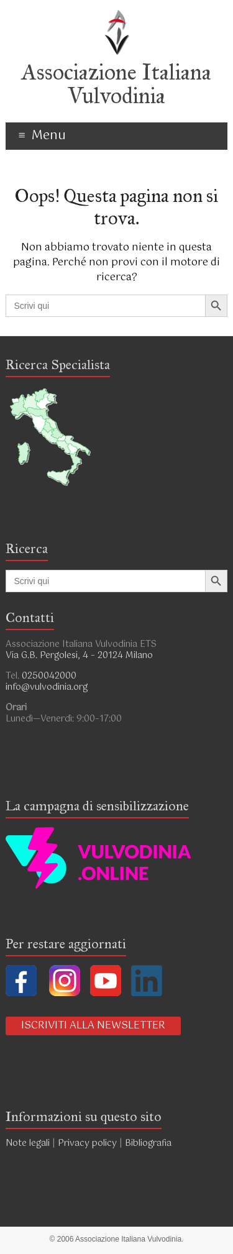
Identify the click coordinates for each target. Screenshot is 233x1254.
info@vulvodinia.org (47, 687)
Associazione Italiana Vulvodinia (116, 83)
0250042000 (49, 676)
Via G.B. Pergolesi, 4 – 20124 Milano (79, 655)
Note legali (28, 1143)
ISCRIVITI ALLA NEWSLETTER (93, 1025)
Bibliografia (149, 1143)
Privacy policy (87, 1143)
